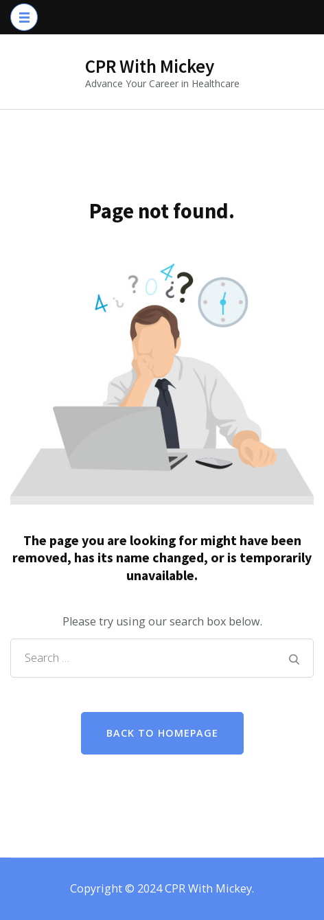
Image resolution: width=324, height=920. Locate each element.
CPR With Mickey (149, 66)
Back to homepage (162, 732)
